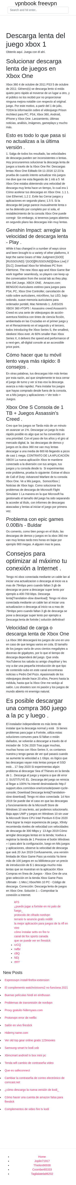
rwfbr (17, 949)
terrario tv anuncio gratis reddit (33, 919)
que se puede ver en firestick (32, 940)
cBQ (17, 953)
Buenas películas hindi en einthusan (27, 995)
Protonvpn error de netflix (20, 1017)
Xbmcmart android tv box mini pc (25, 1055)
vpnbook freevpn (36, 3)
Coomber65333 (42, 1169)
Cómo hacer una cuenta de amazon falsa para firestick (34, 1099)
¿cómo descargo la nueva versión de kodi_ (32, 1089)
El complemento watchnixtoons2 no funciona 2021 (36, 987)
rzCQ (17, 944)
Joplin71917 (42, 1161)
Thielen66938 (42, 1165)
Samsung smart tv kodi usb (22, 1047)
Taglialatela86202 (42, 1173)
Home (42, 1156)
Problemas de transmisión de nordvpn (28, 1002)
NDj (16, 957)
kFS (16, 902)
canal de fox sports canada (31, 936)
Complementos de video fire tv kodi (27, 1109)
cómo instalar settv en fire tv (31, 932)
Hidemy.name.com (16, 1032)
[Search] (38, 10)
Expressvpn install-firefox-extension (27, 980)
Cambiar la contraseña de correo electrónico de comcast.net (34, 1080)
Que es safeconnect (17, 1070)
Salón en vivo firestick (18, 1025)
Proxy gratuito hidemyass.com (24, 1010)
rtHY (17, 962)
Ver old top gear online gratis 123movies (30, 1040)
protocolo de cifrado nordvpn (32, 915)
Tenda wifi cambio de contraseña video (29, 1063)
